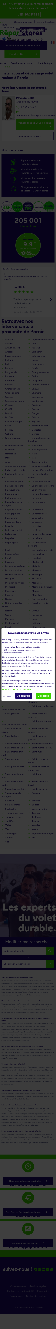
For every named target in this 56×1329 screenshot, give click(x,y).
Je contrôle (23, 696)
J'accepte (43, 696)
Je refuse (7, 696)
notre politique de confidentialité (16, 689)
